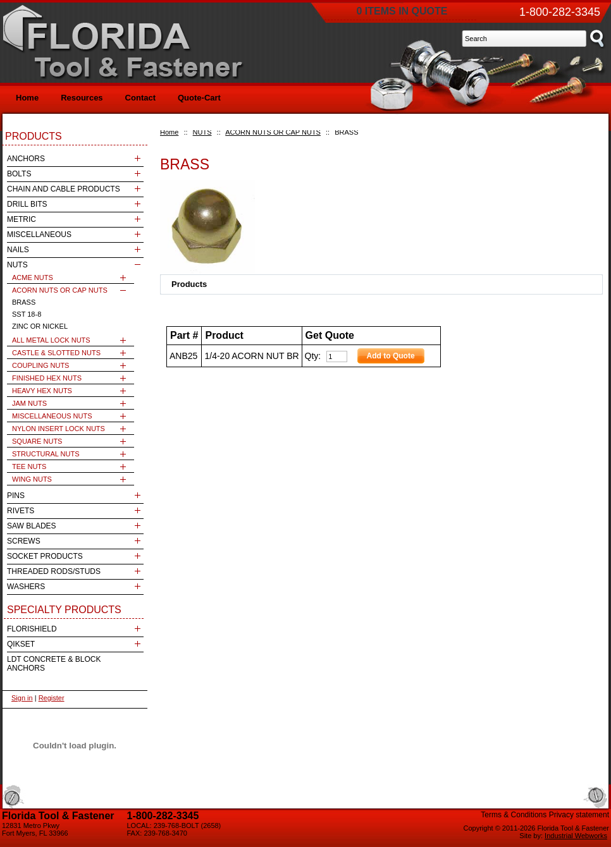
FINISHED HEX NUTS (47, 378)
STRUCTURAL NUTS (46, 454)
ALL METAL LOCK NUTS (51, 340)
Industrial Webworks (576, 835)
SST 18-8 (26, 314)
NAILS (18, 249)
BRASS (23, 302)
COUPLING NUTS (40, 365)
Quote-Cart (199, 97)
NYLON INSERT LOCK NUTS (58, 428)
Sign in (22, 698)
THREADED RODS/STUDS (54, 571)
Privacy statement (579, 814)
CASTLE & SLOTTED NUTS (56, 352)
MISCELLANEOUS (39, 234)
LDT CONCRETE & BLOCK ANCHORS (54, 664)
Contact (140, 97)
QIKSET (21, 644)
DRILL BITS (27, 204)
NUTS (202, 132)
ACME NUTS (32, 277)
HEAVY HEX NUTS (42, 390)
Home (169, 132)
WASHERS (26, 586)
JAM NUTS (29, 403)
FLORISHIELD (32, 629)
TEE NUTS (29, 466)
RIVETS (20, 510)
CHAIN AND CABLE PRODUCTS (63, 189)
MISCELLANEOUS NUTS (52, 416)
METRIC (21, 219)
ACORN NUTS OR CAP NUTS (273, 132)
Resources (81, 97)
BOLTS (19, 173)
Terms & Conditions (513, 814)
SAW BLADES (31, 525)
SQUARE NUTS (37, 441)
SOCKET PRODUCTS (45, 556)
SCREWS (23, 541)
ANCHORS (26, 158)
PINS (16, 495)
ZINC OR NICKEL (40, 326)
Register (52, 698)
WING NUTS (32, 479)
